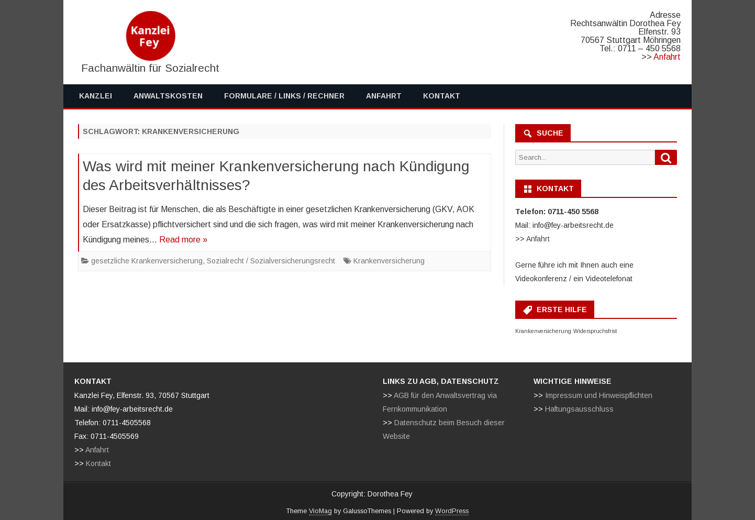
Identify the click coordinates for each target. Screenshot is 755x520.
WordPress (452, 511)
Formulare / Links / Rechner (284, 96)
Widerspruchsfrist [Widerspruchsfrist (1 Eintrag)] (595, 331)
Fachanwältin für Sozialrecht (150, 67)
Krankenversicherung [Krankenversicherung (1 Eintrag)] (543, 331)
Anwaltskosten (168, 96)
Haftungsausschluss (579, 409)
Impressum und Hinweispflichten (598, 395)
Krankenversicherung (389, 261)
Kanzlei (95, 96)
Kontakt (441, 96)
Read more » (183, 239)
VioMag (320, 511)
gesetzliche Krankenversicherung (147, 261)
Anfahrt (667, 56)
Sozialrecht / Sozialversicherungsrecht (271, 261)
